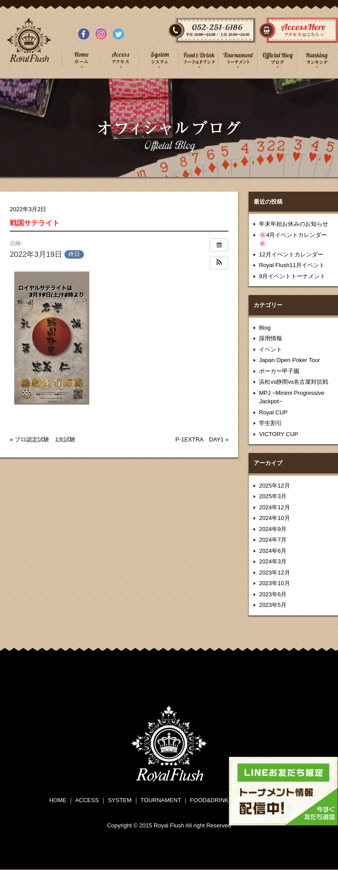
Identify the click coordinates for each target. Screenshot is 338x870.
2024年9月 (272, 529)
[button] (219, 262)
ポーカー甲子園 (279, 371)
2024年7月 (272, 539)
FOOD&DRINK (209, 800)
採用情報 (270, 338)
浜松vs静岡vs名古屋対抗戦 (293, 381)
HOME (58, 800)
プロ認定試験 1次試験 (45, 439)
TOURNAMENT (160, 800)
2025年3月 (272, 496)
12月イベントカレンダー (291, 254)
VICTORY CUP (278, 434)
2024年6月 (272, 550)
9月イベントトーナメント (292, 276)
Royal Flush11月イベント (292, 265)
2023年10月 (274, 583)
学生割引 (270, 423)
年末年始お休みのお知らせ (293, 223)
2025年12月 (274, 485)
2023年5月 (272, 605)
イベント (270, 349)
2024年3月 (272, 561)
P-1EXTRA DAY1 (199, 439)
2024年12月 (274, 507)
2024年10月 (274, 518)
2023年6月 (272, 594)
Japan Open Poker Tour (289, 360)
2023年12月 (274, 572)
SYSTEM (119, 800)
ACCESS (87, 800)
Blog (264, 327)
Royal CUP (273, 412)
